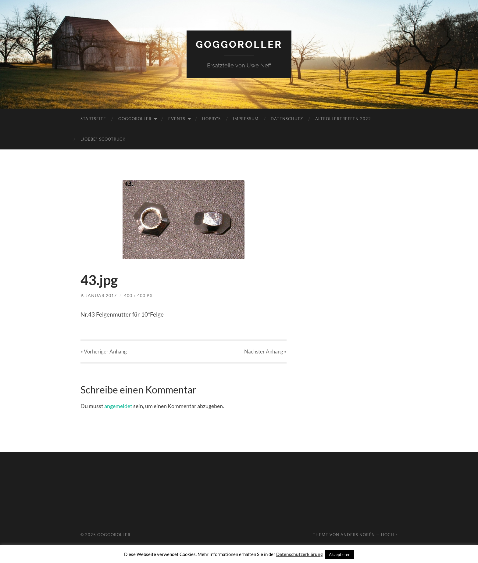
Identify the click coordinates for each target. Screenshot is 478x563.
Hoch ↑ (389, 534)
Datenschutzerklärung (299, 554)
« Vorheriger (103, 351)
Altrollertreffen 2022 (343, 118)
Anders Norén (358, 534)
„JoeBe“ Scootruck (103, 139)
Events (176, 118)
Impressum (246, 118)
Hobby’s (211, 118)
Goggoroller (239, 44)
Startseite (93, 118)
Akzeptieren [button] (339, 554)
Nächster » (265, 351)
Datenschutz (287, 118)
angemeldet (118, 406)
